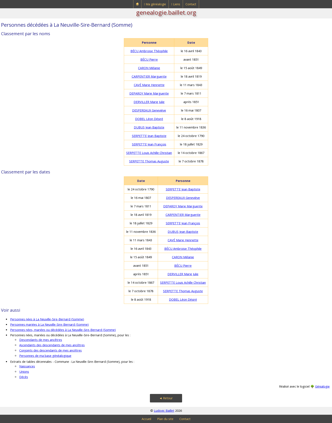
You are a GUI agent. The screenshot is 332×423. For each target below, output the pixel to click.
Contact (190, 4)
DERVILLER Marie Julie (149, 102)
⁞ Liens (175, 4)
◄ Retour (166, 398)
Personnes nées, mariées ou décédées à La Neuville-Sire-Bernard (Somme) (63, 330)
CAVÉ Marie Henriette (149, 85)
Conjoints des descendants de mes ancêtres (50, 350)
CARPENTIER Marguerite (149, 76)
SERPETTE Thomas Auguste (149, 161)
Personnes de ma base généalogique (45, 356)
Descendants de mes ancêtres (40, 340)
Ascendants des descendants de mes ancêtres (52, 345)
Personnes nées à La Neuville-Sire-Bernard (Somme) (47, 319)
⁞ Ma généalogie (155, 4)
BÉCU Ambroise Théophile (149, 51)
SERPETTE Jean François (149, 144)
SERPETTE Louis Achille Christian (149, 153)
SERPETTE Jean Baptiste (149, 136)
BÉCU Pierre (149, 59)
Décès (23, 377)
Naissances (27, 366)
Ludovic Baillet (164, 411)
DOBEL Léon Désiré (149, 119)
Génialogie (322, 386)
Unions (24, 372)
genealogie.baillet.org (166, 12)
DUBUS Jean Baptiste (149, 127)
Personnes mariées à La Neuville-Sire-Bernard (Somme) (49, 324)
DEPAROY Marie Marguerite (149, 93)
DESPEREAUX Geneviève (149, 110)
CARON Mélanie (149, 68)
